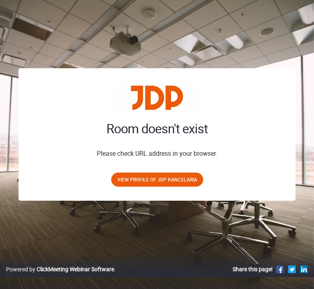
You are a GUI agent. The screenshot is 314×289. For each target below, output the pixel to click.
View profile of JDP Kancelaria (157, 179)
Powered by (60, 269)
